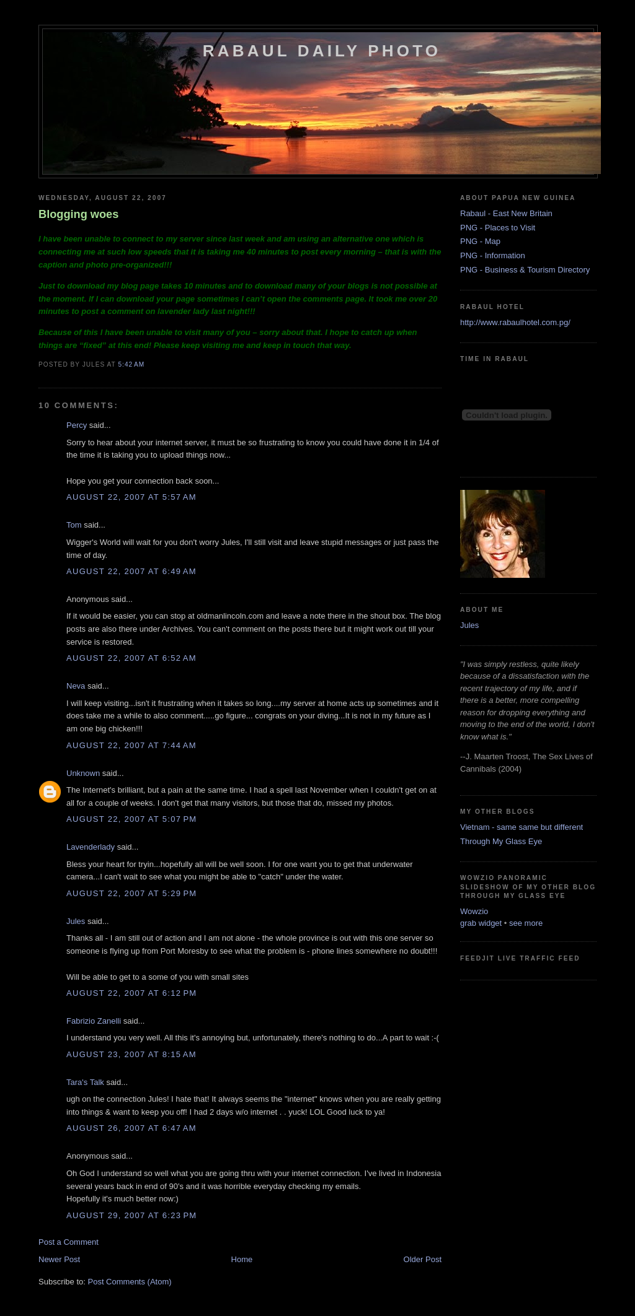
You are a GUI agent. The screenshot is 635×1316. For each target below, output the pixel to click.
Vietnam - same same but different (521, 827)
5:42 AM (131, 364)
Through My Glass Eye (501, 841)
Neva (75, 686)
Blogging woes (78, 214)
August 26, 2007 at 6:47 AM (131, 1128)
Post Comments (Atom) (130, 1281)
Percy (76, 425)
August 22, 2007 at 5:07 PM (131, 819)
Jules (75, 921)
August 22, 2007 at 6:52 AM (131, 658)
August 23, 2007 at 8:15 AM (131, 1054)
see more (526, 923)
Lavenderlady (90, 847)
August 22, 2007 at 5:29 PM (131, 893)
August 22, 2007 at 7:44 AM (131, 745)
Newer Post (59, 1259)
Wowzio (474, 911)
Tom (74, 524)
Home (242, 1259)
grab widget (481, 923)
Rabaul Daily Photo (322, 50)
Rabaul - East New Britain (506, 213)
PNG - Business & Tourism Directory (525, 269)
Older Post (423, 1259)
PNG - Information (492, 255)
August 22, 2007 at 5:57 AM (131, 497)
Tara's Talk (85, 1082)
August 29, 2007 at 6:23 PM (131, 1215)
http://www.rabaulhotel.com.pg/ (515, 322)
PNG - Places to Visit (497, 227)
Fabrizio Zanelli (93, 1021)
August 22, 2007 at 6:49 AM (131, 571)
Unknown (83, 773)
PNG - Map (480, 241)
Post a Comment (68, 1242)
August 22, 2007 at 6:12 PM (131, 993)
